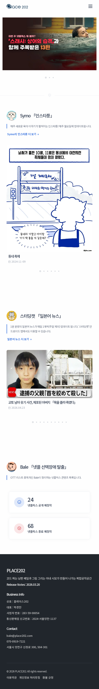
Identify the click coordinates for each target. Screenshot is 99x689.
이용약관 (12, 677)
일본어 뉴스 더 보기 (18, 339)
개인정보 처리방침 (29, 677)
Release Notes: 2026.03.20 (23, 584)
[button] (46, 77)
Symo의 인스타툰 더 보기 (21, 134)
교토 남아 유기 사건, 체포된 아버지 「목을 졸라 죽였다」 (42, 402)
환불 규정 (48, 677)
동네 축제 (14, 256)
